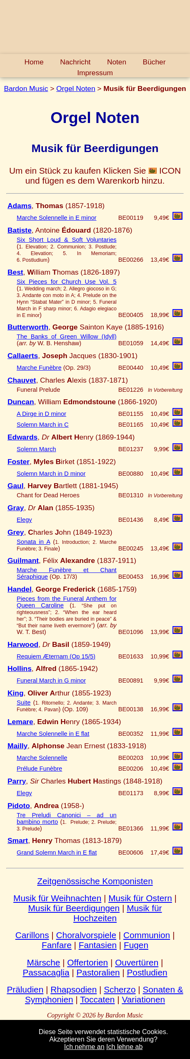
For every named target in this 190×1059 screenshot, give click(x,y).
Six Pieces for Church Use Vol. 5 (67, 281)
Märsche (43, 962)
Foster (19, 461)
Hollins (20, 668)
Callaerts (23, 355)
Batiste (20, 230)
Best (15, 272)
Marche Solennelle (42, 757)
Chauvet (22, 380)
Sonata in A (33, 541)
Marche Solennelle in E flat (53, 733)
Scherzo (119, 989)
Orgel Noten (75, 88)
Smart (18, 840)
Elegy (24, 519)
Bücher (154, 62)
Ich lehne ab (124, 1046)
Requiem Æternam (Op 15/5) (56, 656)
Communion (146, 935)
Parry (17, 781)
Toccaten (97, 999)
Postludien (147, 972)
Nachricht (75, 62)
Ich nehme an (84, 1046)
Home (33, 62)
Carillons (32, 935)
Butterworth (28, 327)
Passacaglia (45, 972)
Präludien (25, 989)
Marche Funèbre (39, 367)
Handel (20, 589)
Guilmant (23, 560)
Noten (116, 62)
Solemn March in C (43, 424)
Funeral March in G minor (51, 680)
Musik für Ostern (140, 898)
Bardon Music (26, 88)
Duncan (21, 402)
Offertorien (87, 962)
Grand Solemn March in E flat (57, 852)
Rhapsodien (73, 989)
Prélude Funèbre (39, 768)
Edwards (23, 437)
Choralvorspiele (86, 935)
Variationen (143, 999)
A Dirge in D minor (41, 413)
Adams (20, 205)
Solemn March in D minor (51, 473)
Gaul (16, 486)
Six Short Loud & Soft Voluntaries (67, 239)
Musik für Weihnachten (57, 898)
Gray (16, 508)
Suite (23, 702)
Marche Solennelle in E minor (56, 217)
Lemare (20, 721)
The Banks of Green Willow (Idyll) (67, 336)
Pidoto (19, 805)
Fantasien (98, 945)
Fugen (136, 945)
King (16, 693)
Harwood (23, 644)
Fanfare (57, 945)
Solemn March (36, 449)
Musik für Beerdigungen (74, 908)
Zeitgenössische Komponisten (94, 881)
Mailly (18, 746)
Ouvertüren (136, 962)
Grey (16, 532)
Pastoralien (98, 972)
